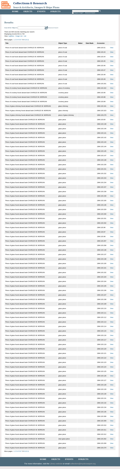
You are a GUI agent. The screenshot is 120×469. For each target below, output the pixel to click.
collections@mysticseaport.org (83, 464)
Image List (18, 36)
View (111, 48)
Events (41, 11)
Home (15, 11)
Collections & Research (30, 3)
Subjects (55, 11)
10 (26, 40)
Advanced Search (90, 12)
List (25, 36)
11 (28, 40)
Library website (56, 464)
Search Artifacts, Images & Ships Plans (36, 7)
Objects (27, 11)
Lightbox (11, 36)
